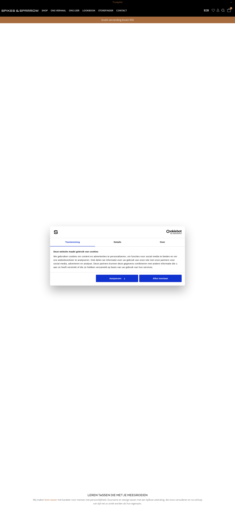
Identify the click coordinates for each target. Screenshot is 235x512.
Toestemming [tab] (72, 242)
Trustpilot (117, 2)
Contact (121, 10)
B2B (205, 10)
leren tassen (51, 499)
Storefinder (105, 10)
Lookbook (88, 10)
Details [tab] (117, 242)
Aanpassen (117, 278)
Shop (45, 10)
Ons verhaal (58, 10)
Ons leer (74, 10)
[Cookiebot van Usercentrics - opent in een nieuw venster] (168, 232)
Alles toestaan (160, 278)
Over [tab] (162, 242)
